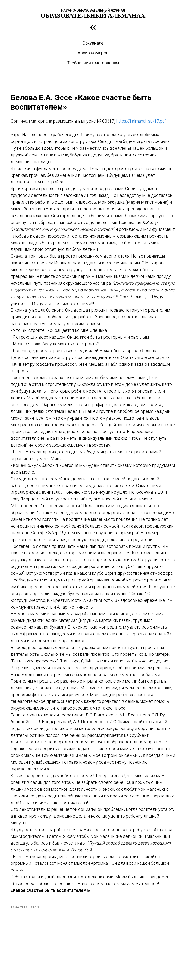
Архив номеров (93, 52)
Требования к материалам (93, 62)
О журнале (93, 42)
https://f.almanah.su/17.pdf (40, 130)
